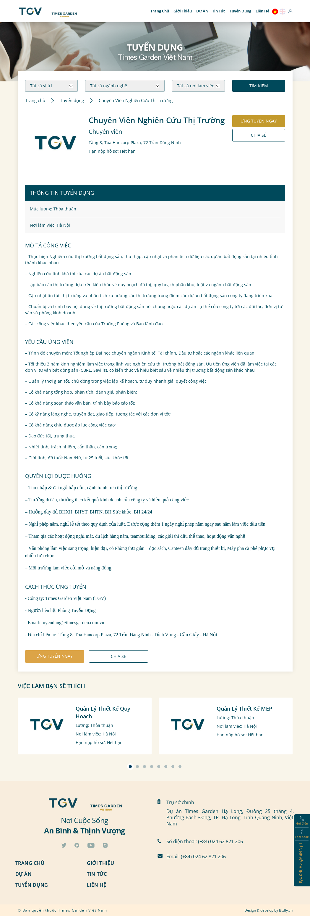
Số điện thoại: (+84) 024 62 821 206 (204, 841)
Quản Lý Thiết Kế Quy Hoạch (103, 712)
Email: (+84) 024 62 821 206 (196, 856)
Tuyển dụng (240, 11)
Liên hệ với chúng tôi (300, 863)
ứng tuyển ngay (259, 121)
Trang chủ (159, 11)
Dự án (202, 11)
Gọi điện (302, 820)
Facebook (302, 834)
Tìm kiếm (258, 85)
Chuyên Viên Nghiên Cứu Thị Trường (136, 100)
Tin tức (218, 11)
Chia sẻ (258, 135)
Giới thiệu (182, 11)
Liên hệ (262, 11)
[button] (130, 766)
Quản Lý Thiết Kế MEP (244, 708)
